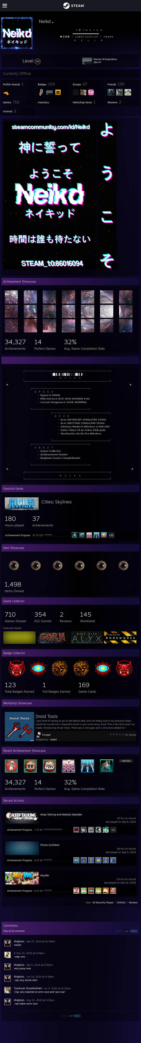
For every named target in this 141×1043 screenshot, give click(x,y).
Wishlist (121, 902)
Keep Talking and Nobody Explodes (61, 814)
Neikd (53, 739)
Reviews (133, 902)
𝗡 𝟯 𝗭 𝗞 (64, 36)
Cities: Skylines (56, 502)
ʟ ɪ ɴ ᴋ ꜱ (79, 36)
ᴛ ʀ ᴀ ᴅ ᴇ (108, 36)
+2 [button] (113, 829)
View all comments (14, 931)
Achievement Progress (17, 535)
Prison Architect (49, 844)
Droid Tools (47, 716)
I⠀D (78, 29)
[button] (32, 60)
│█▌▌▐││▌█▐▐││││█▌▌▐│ (67, 374)
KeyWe (44, 875)
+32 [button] (111, 535)
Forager (46, 734)
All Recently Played (102, 902)
